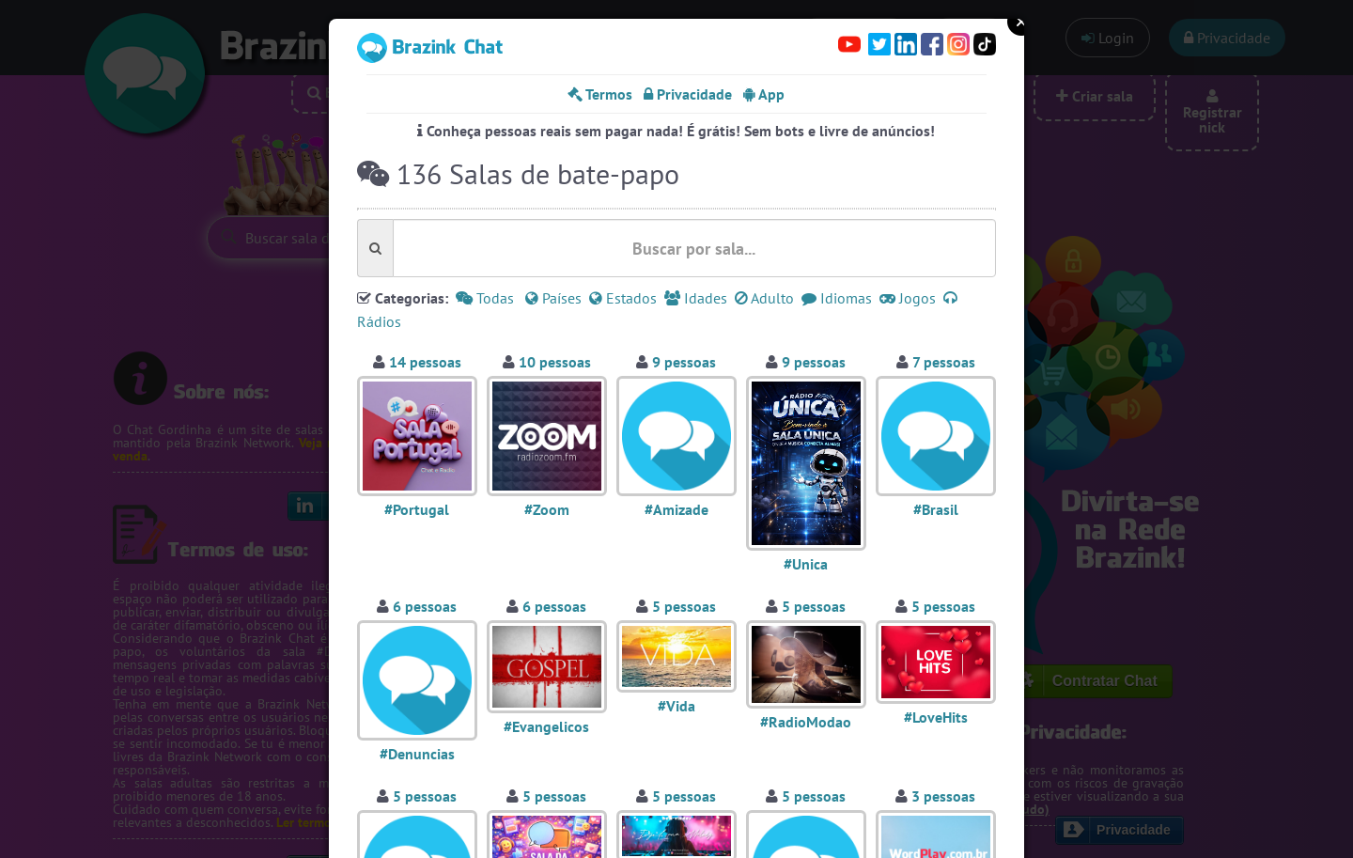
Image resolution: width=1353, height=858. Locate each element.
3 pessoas (943, 796)
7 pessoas (943, 361)
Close (1021, 22)
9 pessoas (684, 361)
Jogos (907, 298)
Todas (485, 298)
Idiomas (836, 298)
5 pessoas (684, 606)
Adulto (764, 298)
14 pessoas (425, 361)
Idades (695, 298)
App (764, 94)
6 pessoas (425, 606)
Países (553, 298)
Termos (600, 94)
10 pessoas (555, 361)
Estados (623, 298)
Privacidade (688, 94)
